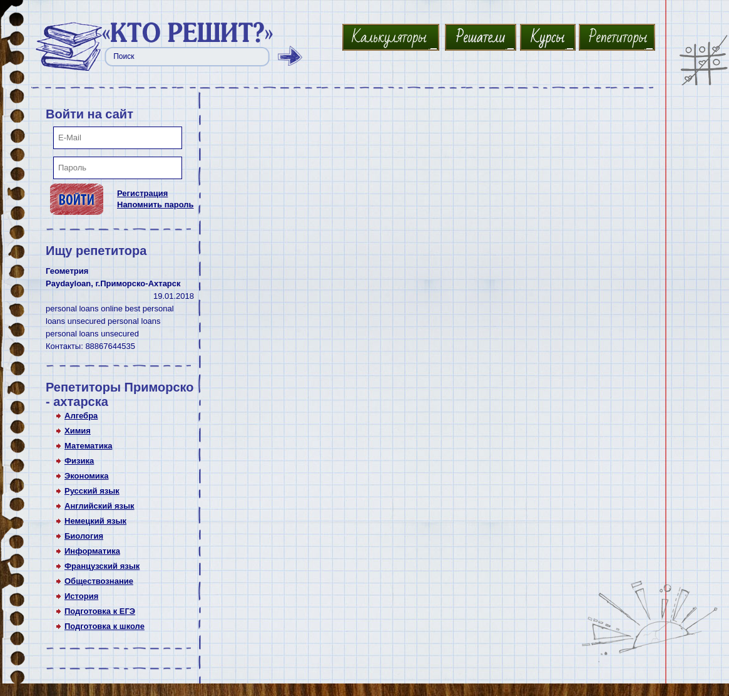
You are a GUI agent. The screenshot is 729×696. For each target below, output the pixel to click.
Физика (79, 460)
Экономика (86, 475)
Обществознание (98, 581)
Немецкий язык (95, 521)
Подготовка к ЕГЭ (99, 611)
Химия (77, 430)
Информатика (92, 551)
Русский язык (92, 491)
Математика (88, 445)
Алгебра (81, 415)
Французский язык (102, 566)
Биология (83, 536)
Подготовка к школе (104, 626)
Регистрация (142, 193)
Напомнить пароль (155, 204)
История (81, 596)
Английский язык (99, 506)
